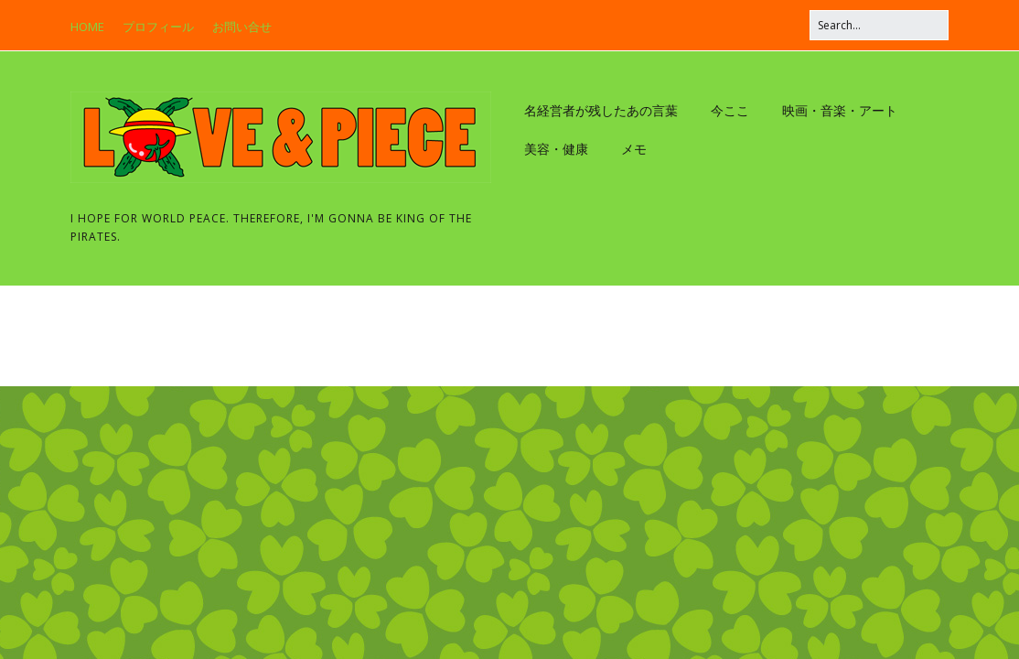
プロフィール (158, 26)
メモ (634, 148)
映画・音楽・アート (839, 110)
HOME (87, 26)
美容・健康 (556, 148)
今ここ (730, 110)
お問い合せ (242, 26)
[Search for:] (879, 25)
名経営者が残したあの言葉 (601, 110)
